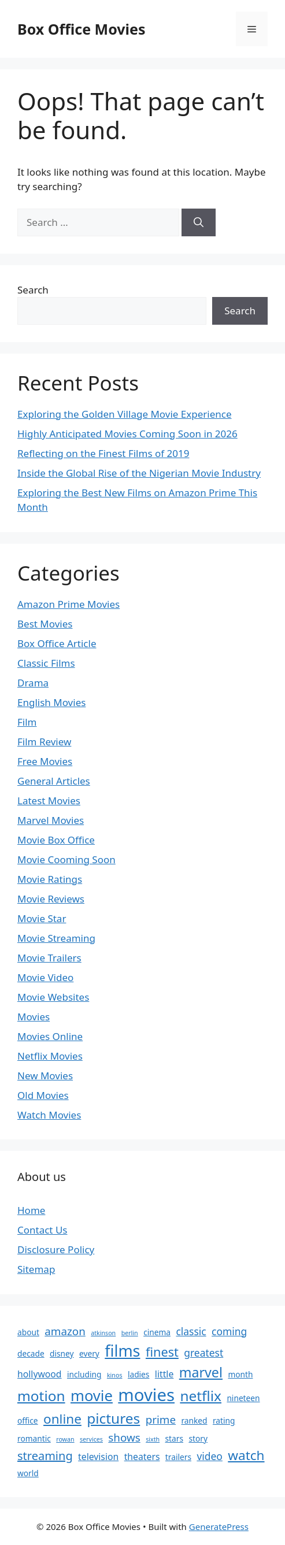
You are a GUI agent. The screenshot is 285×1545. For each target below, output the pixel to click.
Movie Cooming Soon (66, 859)
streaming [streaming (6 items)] (45, 1456)
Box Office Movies (81, 29)
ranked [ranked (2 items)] (194, 1420)
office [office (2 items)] (27, 1420)
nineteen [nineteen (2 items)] (243, 1397)
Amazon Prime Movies (68, 604)
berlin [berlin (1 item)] (129, 1333)
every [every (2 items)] (89, 1353)
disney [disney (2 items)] (62, 1353)
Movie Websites (53, 997)
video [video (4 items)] (209, 1456)
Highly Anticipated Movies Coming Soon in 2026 (127, 433)
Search (33, 289)
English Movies (51, 702)
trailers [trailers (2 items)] (178, 1456)
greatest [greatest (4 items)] (203, 1353)
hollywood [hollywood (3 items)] (39, 1374)
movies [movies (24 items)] (146, 1394)
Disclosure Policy (55, 1249)
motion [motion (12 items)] (41, 1395)
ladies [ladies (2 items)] (139, 1374)
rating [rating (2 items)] (224, 1420)
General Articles (53, 781)
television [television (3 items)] (98, 1456)
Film (27, 722)
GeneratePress (219, 1526)
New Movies (45, 1075)
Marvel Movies (50, 820)
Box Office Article (56, 643)
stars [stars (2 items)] (174, 1438)
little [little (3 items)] (164, 1374)
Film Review (44, 741)
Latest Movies (48, 800)
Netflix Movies (50, 1056)
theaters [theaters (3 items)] (142, 1456)
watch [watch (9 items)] (246, 1455)
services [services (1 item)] (91, 1439)
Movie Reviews (50, 898)
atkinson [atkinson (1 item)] (103, 1333)
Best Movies (44, 623)
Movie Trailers (49, 957)
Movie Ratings (49, 879)
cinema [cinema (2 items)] (157, 1332)
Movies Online (50, 1036)
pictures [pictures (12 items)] (113, 1418)
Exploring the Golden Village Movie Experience (124, 414)
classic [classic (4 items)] (191, 1331)
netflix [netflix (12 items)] (200, 1395)
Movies (33, 1016)
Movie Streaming (56, 938)
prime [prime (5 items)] (161, 1419)
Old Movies (43, 1095)
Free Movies (44, 761)
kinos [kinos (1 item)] (115, 1375)
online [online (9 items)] (62, 1419)
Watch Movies (49, 1114)
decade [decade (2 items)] (31, 1353)
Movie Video (45, 977)
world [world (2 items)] (28, 1473)
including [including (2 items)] (84, 1374)
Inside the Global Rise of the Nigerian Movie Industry (139, 473)
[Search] (199, 222)
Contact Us (42, 1229)
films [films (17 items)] (122, 1350)
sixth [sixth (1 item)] (153, 1439)
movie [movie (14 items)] (92, 1396)
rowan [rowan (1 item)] (65, 1439)
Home (31, 1210)
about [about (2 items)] (28, 1332)
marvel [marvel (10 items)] (201, 1372)
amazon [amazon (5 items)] (65, 1331)
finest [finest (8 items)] (162, 1351)
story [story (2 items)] (198, 1438)
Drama (33, 682)
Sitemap (36, 1269)
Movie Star (41, 918)
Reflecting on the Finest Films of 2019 (103, 453)
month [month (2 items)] (240, 1374)
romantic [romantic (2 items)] (34, 1438)
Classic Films (46, 663)
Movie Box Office (56, 839)
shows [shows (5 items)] (124, 1437)
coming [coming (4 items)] (229, 1331)
